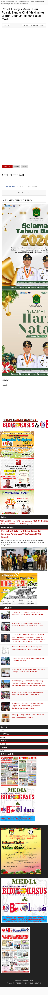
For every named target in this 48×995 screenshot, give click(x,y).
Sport (5, 524)
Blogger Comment (27, 187)
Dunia (13, 521)
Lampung (28, 521)
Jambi (18, 521)
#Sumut (24, 166)
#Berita (16, 166)
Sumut (23, 523)
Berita (6, 25)
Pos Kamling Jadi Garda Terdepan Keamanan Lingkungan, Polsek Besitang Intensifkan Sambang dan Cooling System (28, 706)
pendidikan (30, 524)
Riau (2, 524)
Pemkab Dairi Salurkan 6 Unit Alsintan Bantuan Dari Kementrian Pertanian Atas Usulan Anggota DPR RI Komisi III (21, 534)
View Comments (24, 193)
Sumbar (10, 524)
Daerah (8, 521)
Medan (36, 520)
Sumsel (16, 524)
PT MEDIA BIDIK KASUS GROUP (27, 983)
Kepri (22, 521)
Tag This (7, 166)
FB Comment (8, 187)
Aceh (2, 521)
